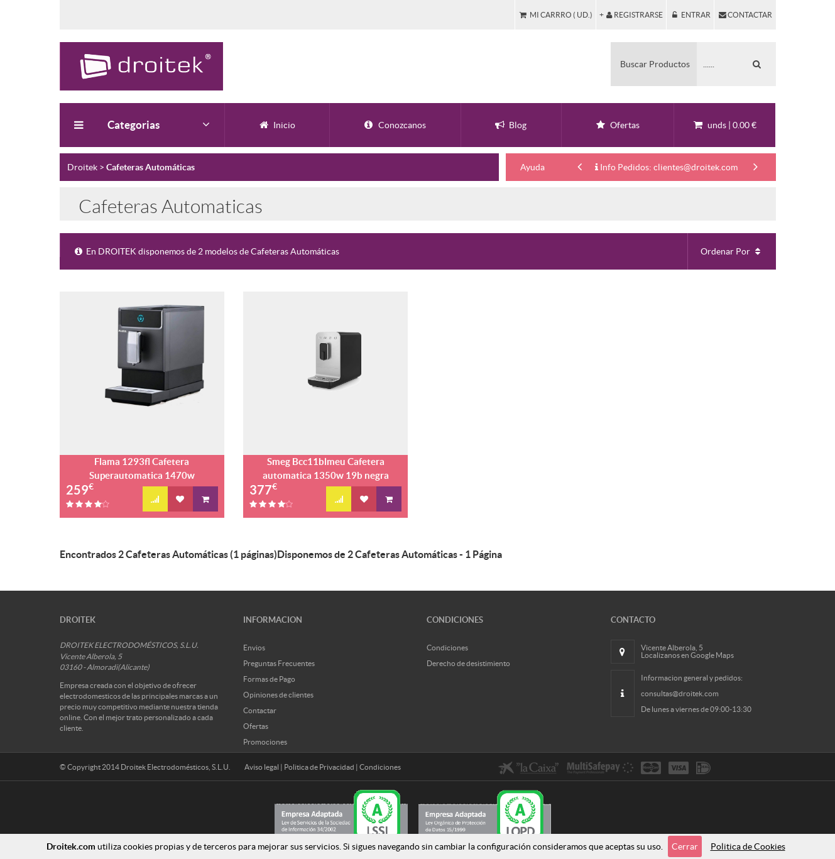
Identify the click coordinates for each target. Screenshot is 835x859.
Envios (254, 647)
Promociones (265, 742)
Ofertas (255, 726)
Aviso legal (261, 767)
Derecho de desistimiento (468, 663)
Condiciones (447, 647)
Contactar (259, 710)
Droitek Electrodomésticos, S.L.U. (176, 767)
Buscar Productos (655, 64)
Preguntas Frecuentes (279, 663)
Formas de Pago (269, 679)
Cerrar (685, 846)
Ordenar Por (732, 251)
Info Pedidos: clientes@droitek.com (666, 167)
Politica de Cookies (748, 846)
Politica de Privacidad (319, 767)
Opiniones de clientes (278, 695)
